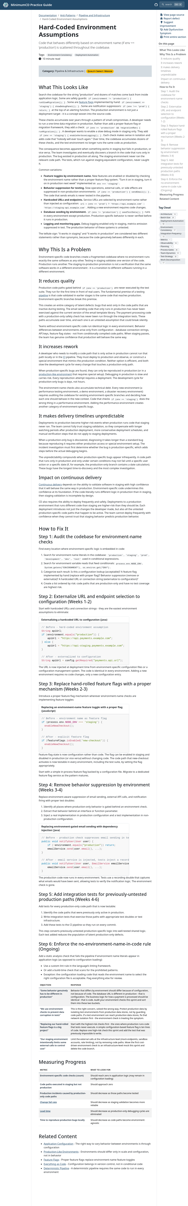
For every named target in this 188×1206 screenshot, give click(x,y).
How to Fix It (167, 87)
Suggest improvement (168, 24)
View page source (172, 14)
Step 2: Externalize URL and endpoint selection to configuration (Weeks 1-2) (172, 114)
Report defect (170, 18)
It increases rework (171, 63)
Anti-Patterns (67, 15)
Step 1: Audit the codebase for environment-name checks (171, 96)
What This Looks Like (172, 50)
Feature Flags (51, 1159)
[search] (172, 4)
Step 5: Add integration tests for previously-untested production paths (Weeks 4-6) (172, 167)
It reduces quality (170, 58)
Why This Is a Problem (173, 54)
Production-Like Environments (61, 1151)
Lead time (45, 1111)
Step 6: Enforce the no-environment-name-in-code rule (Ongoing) (171, 184)
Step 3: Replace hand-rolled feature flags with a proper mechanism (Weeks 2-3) (173, 133)
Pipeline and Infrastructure (94, 15)
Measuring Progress (172, 194)
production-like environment (55, 374)
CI (64, 357)
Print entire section (173, 37)
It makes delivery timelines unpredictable (170, 71)
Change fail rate (48, 1102)
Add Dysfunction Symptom (171, 31)
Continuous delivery (50, 484)
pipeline (43, 295)
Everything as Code (55, 1164)
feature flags (86, 102)
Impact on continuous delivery (173, 80)
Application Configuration (58, 1143)
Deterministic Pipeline (56, 1168)
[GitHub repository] (156, 5)
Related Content (169, 199)
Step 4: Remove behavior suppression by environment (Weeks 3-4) (173, 150)
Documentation (48, 15)
